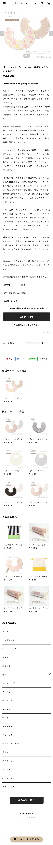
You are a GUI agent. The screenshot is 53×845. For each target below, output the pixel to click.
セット (5, 718)
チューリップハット (11, 743)
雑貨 (4, 674)
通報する (46, 332)
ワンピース (7, 769)
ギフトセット (8, 700)
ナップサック (8, 640)
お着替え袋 (7, 726)
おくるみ (6, 666)
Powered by (26, 818)
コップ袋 (6, 692)
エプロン (6, 709)
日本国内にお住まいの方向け (26, 325)
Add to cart (26, 316)
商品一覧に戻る (26, 800)
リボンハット (8, 752)
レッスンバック (9, 631)
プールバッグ (8, 683)
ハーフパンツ (8, 778)
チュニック (7, 735)
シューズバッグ (9, 648)
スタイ (5, 657)
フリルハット (8, 761)
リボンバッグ (8, 787)
